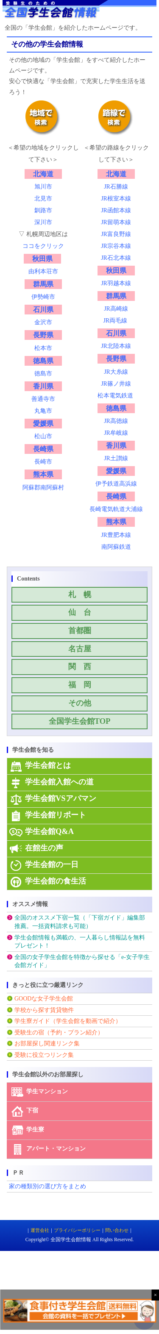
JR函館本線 (116, 210)
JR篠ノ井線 (116, 384)
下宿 (32, 1111)
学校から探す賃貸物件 (44, 1010)
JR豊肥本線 (116, 535)
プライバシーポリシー (77, 1230)
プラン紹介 (83, 1032)
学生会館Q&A (49, 831)
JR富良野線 (116, 234)
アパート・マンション (56, 1149)
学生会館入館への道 (59, 782)
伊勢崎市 (43, 297)
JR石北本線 (116, 258)
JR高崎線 (116, 309)
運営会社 (40, 1230)
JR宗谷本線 (116, 246)
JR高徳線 (116, 421)
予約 (56, 1032)
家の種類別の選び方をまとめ (47, 1186)
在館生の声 (44, 848)
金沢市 (43, 322)
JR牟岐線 (116, 433)
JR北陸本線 (116, 346)
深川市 (43, 222)
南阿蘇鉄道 (116, 547)
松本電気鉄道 (115, 395)
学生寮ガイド (32, 1021)
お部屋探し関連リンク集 (47, 1043)
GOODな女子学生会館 (43, 998)
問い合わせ (116, 1230)
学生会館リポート (55, 815)
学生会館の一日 (51, 864)
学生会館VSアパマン (60, 798)
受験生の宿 (29, 1032)
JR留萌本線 (116, 222)
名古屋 (79, 649)
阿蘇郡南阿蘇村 (43, 487)
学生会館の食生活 (55, 881)
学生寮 (35, 1130)
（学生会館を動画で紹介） (85, 1021)
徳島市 (43, 373)
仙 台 (79, 612)
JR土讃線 (116, 458)
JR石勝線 (116, 186)
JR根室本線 (116, 198)
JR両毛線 (115, 320)
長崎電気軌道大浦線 (116, 509)
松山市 (43, 436)
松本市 (43, 348)
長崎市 (43, 462)
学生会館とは (48, 765)
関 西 (79, 666)
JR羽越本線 (116, 283)
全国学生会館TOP (80, 721)
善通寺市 (43, 399)
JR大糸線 (116, 372)
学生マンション (47, 1092)
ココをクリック (43, 246)
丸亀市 (43, 411)
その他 (79, 703)
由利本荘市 (43, 271)
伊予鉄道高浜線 (116, 484)
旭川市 (43, 186)
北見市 (43, 198)
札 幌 (79, 594)
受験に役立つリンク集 (44, 1055)
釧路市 (43, 210)
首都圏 (79, 630)
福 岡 (79, 685)
